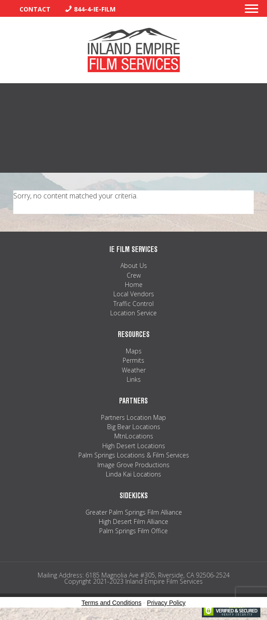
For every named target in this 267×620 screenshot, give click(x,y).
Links (134, 379)
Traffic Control (133, 303)
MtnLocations (133, 436)
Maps (134, 351)
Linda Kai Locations (133, 474)
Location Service (133, 313)
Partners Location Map (133, 417)
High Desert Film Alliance (133, 521)
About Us (133, 265)
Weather (134, 370)
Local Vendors (133, 294)
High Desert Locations (133, 446)
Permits (133, 360)
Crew (134, 275)
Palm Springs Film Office (133, 531)
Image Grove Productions (133, 465)
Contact (34, 9)
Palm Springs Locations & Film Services (133, 455)
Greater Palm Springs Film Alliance (133, 512)
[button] (251, 11)
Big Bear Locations (133, 426)
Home (134, 284)
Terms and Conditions (111, 602)
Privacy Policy (166, 602)
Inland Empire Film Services (134, 50)
